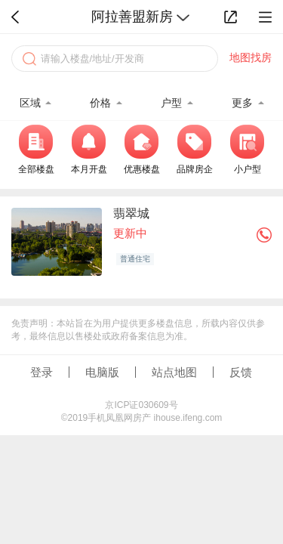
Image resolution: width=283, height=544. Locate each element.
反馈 (240, 372)
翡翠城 (131, 213)
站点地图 (174, 372)
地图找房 (250, 57)
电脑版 (102, 372)
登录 (41, 372)
